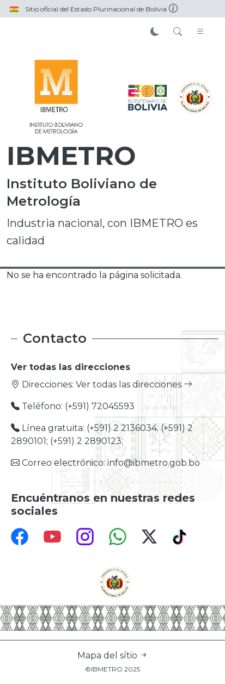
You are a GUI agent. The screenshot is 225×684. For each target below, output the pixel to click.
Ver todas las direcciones (134, 384)
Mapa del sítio (112, 655)
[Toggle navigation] (200, 32)
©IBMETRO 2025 (112, 669)
